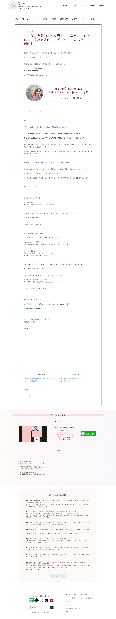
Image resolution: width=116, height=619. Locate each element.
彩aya (22, 3)
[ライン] (31, 600)
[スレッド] (46, 600)
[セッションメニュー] (58, 576)
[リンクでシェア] (29, 396)
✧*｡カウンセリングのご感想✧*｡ (58, 495)
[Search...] (39, 607)
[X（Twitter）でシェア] (25, 396)
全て (16, 19)
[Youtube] (51, 600)
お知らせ (25, 19)
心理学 (74, 19)
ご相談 (53, 19)
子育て (93, 19)
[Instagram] (41, 600)
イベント (35, 19)
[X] (36, 600)
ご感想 (44, 19)
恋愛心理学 (64, 19)
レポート (83, 19)
